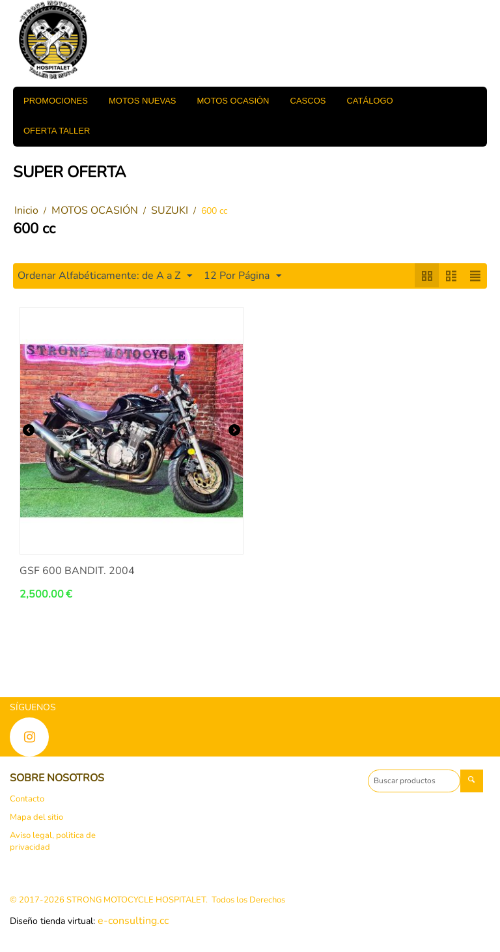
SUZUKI (169, 210)
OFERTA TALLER (56, 131)
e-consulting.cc (133, 921)
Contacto (27, 799)
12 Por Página (242, 275)
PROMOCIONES (55, 101)
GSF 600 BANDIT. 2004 (77, 571)
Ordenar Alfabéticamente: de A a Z (105, 275)
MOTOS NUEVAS (142, 101)
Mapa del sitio (36, 817)
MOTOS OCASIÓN (233, 101)
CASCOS (308, 101)
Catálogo (369, 101)
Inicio (26, 210)
